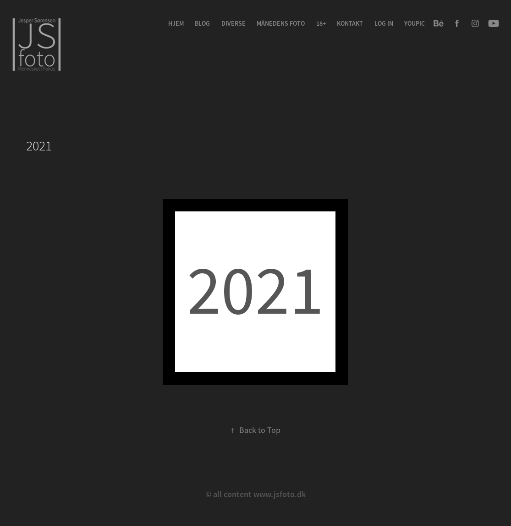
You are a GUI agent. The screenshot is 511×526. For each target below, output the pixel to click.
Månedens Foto (281, 23)
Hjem (176, 23)
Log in (383, 23)
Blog (202, 23)
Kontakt (350, 23)
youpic (414, 23)
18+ (321, 23)
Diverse (233, 23)
